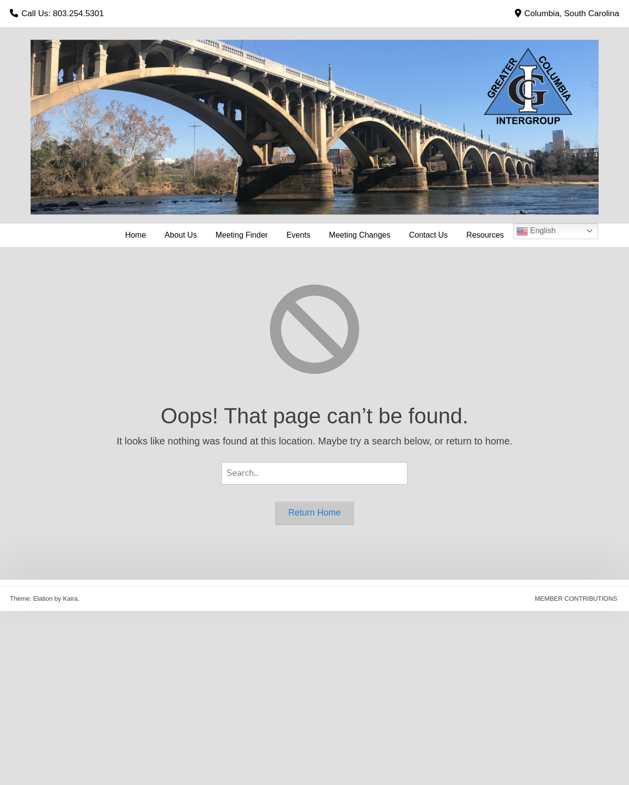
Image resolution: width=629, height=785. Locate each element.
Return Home (314, 512)
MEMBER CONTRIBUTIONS (576, 598)
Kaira (70, 598)
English (536, 231)
